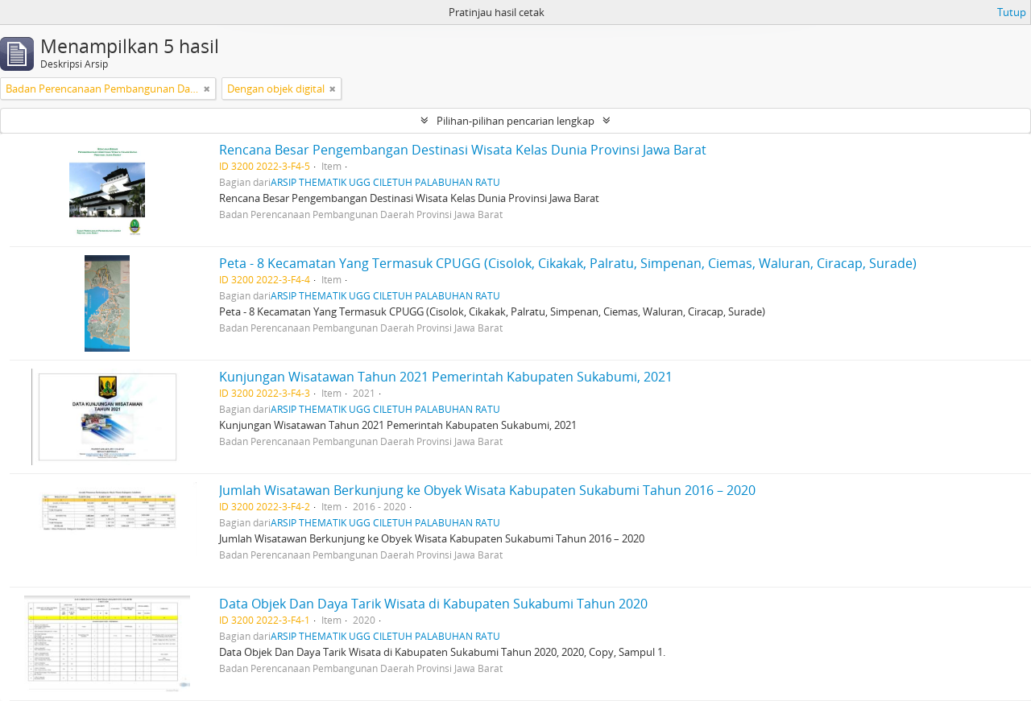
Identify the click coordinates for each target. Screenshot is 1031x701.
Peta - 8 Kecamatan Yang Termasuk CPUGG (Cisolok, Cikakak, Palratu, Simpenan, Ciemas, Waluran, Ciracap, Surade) (568, 263)
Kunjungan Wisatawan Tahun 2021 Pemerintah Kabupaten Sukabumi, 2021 (446, 377)
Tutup (1011, 12)
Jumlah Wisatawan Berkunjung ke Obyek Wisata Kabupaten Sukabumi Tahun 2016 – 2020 (487, 490)
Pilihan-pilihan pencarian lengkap (515, 120)
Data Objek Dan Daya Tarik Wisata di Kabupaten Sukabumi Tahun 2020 (433, 603)
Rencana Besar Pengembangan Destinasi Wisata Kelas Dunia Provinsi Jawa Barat (462, 150)
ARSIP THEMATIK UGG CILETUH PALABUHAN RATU (385, 181)
